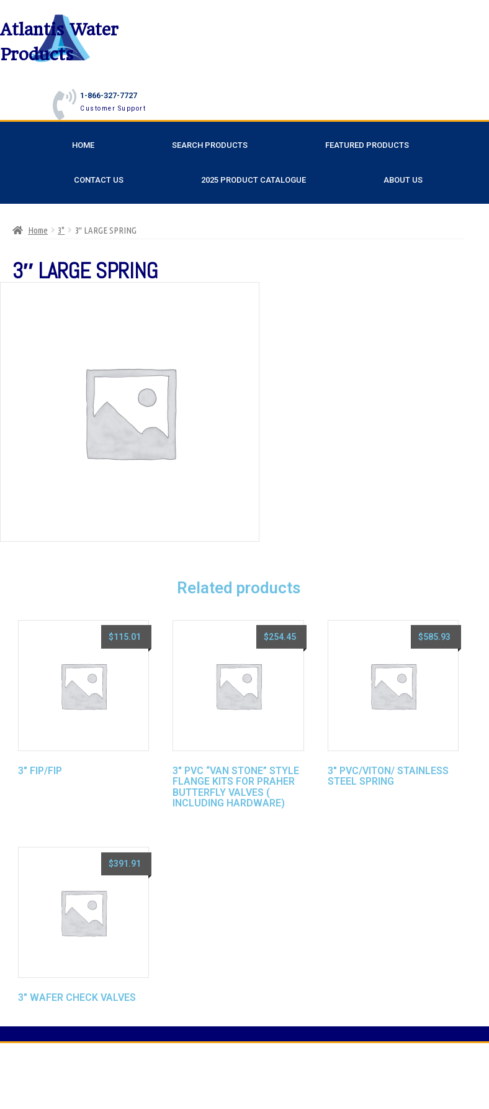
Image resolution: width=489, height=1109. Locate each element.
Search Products (210, 145)
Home (83, 145)
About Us (403, 180)
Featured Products (367, 145)
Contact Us (98, 180)
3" (61, 230)
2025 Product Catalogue (253, 180)
